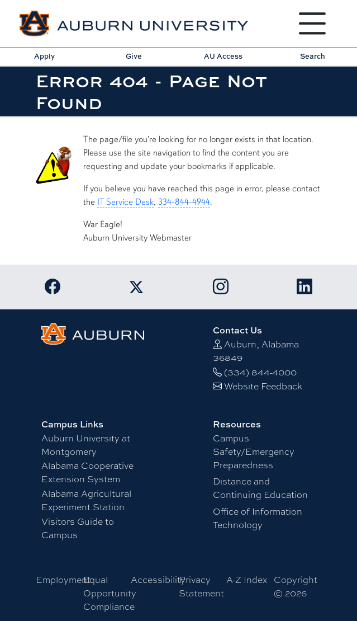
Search (312, 56)
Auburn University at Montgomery (85, 445)
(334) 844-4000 (260, 372)
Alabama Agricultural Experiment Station (86, 500)
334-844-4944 (184, 202)
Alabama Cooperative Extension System (87, 472)
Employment (63, 580)
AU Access (223, 56)
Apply (44, 56)
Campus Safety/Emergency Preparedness (253, 451)
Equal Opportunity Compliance (109, 593)
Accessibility (158, 580)
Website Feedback (263, 386)
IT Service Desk (125, 202)
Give (134, 56)
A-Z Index (246, 580)
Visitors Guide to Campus (77, 528)
